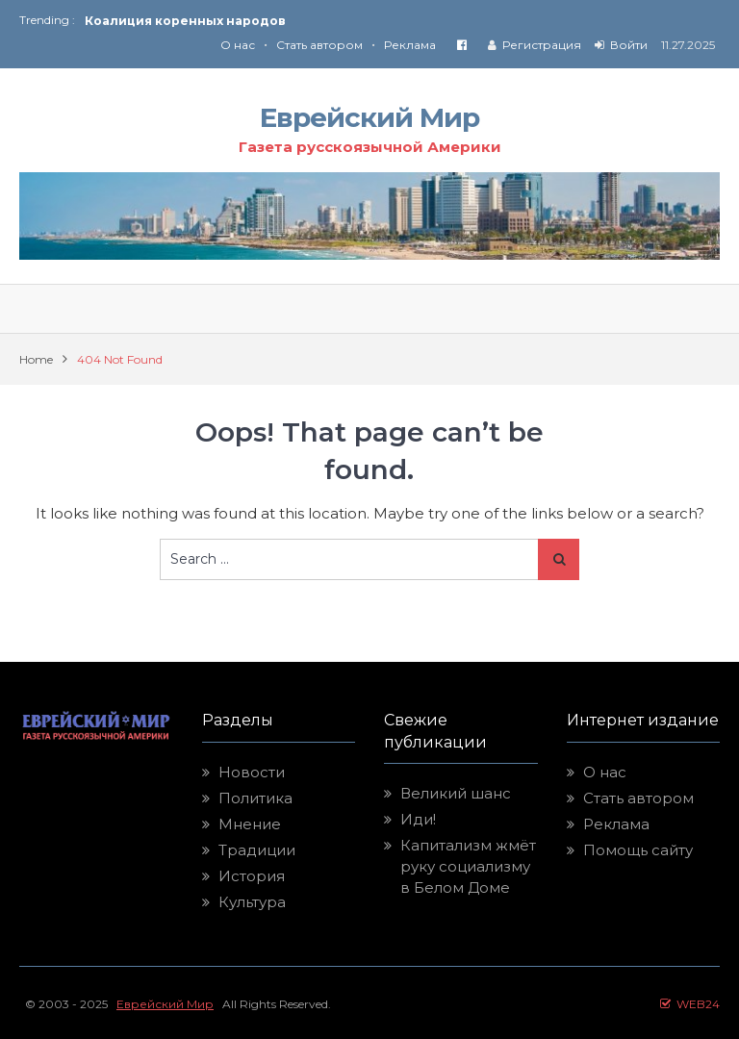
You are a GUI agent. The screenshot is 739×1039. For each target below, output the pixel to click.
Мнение (249, 824)
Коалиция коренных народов (185, 20)
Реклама (410, 45)
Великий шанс (455, 793)
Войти (629, 45)
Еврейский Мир (369, 117)
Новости (251, 772)
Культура (252, 902)
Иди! (418, 819)
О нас (237, 45)
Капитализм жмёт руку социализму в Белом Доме (468, 866)
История (251, 876)
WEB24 (690, 1004)
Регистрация (541, 45)
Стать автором (319, 45)
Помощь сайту (638, 850)
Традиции (256, 850)
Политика (255, 798)
